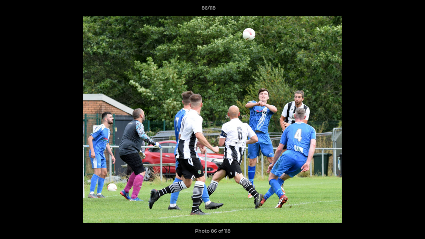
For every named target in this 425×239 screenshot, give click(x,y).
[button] (397, 10)
